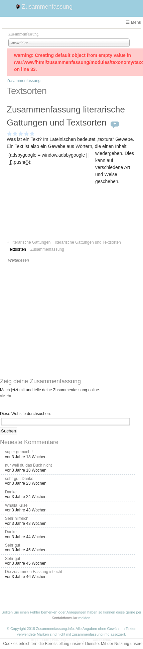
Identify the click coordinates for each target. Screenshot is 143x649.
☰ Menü (133, 22)
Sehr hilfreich (16, 518)
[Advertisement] (51, 208)
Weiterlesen (18, 260)
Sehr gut (12, 545)
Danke (11, 492)
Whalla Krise (16, 505)
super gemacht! (19, 452)
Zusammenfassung (47, 6)
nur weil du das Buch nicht (28, 465)
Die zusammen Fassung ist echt (33, 571)
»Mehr (5, 396)
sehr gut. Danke (19, 478)
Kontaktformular (65, 618)
